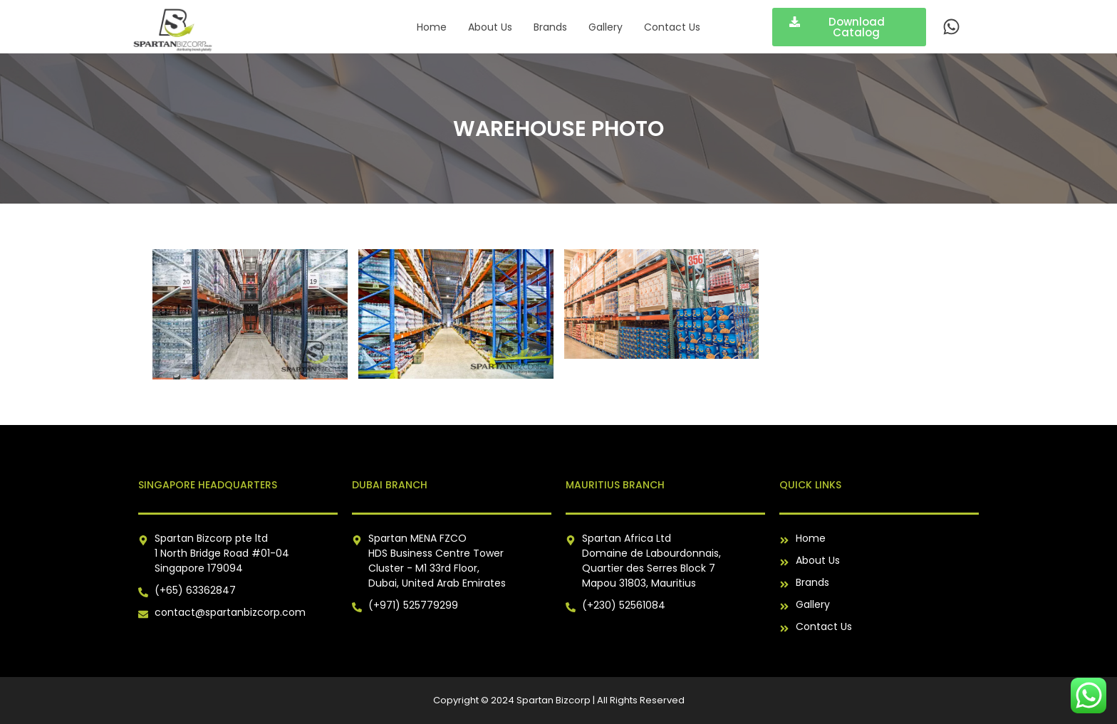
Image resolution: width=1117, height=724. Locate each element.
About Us (490, 27)
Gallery (605, 27)
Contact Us (672, 27)
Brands (550, 27)
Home (432, 27)
